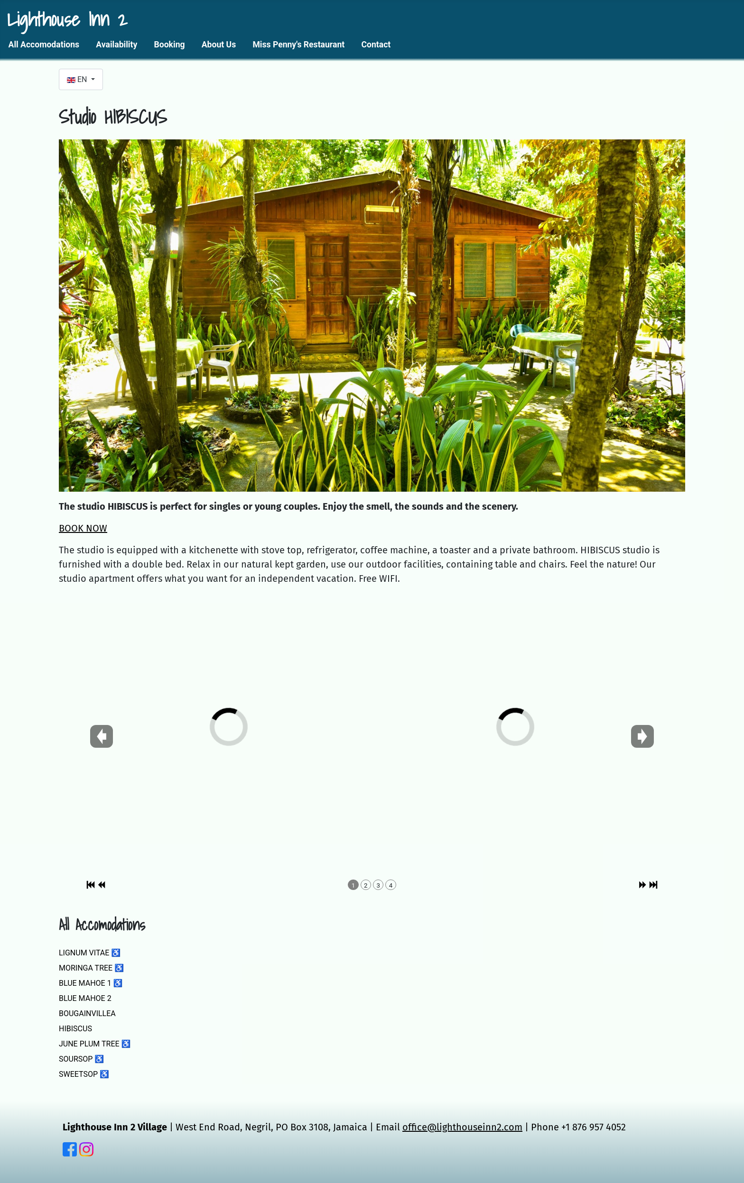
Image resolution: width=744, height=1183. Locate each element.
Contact (376, 44)
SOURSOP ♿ (81, 1059)
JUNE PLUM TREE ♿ (94, 1043)
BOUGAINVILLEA (87, 1013)
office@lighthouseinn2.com (462, 1127)
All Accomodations (44, 44)
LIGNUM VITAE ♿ (90, 952)
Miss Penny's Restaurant (298, 44)
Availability (116, 44)
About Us (219, 44)
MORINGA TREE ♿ (91, 967)
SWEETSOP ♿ (84, 1074)
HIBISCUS (75, 1028)
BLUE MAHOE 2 (85, 998)
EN (78, 79)
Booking (169, 44)
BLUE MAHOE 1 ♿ (91, 983)
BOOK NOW (83, 528)
